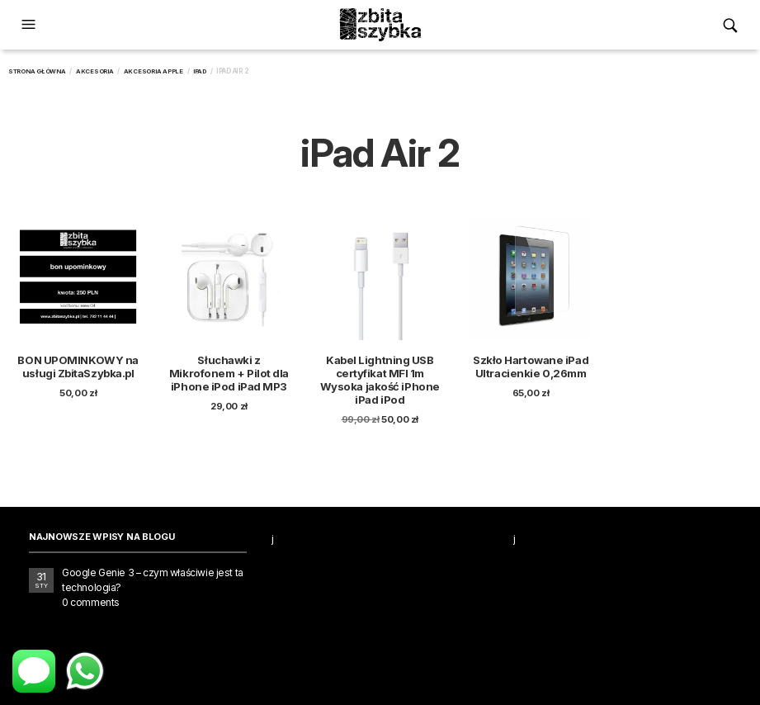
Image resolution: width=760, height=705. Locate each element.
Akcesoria (95, 71)
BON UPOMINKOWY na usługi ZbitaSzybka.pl (77, 366)
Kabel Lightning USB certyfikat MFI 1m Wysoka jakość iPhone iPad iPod (380, 379)
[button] (30, 25)
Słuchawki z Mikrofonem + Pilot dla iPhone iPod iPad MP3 (229, 373)
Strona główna (37, 71)
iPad (199, 71)
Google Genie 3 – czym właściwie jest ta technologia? (152, 580)
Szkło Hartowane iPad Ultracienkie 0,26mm (530, 366)
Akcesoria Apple (153, 71)
